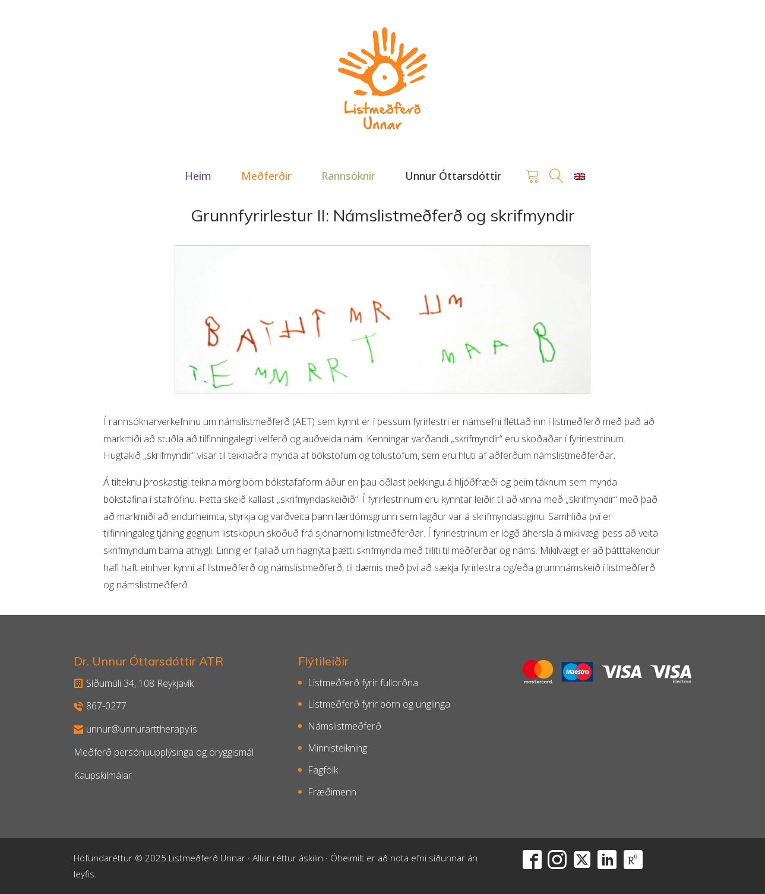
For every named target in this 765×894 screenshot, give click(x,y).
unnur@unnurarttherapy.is (135, 729)
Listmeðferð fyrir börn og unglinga (379, 704)
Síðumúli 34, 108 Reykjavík (134, 683)
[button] (198, 175)
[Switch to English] (579, 176)
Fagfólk (323, 769)
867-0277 (100, 705)
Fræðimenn (332, 791)
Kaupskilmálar (103, 775)
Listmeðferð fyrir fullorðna (363, 682)
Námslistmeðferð (344, 726)
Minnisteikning (337, 747)
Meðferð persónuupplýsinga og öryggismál (164, 752)
